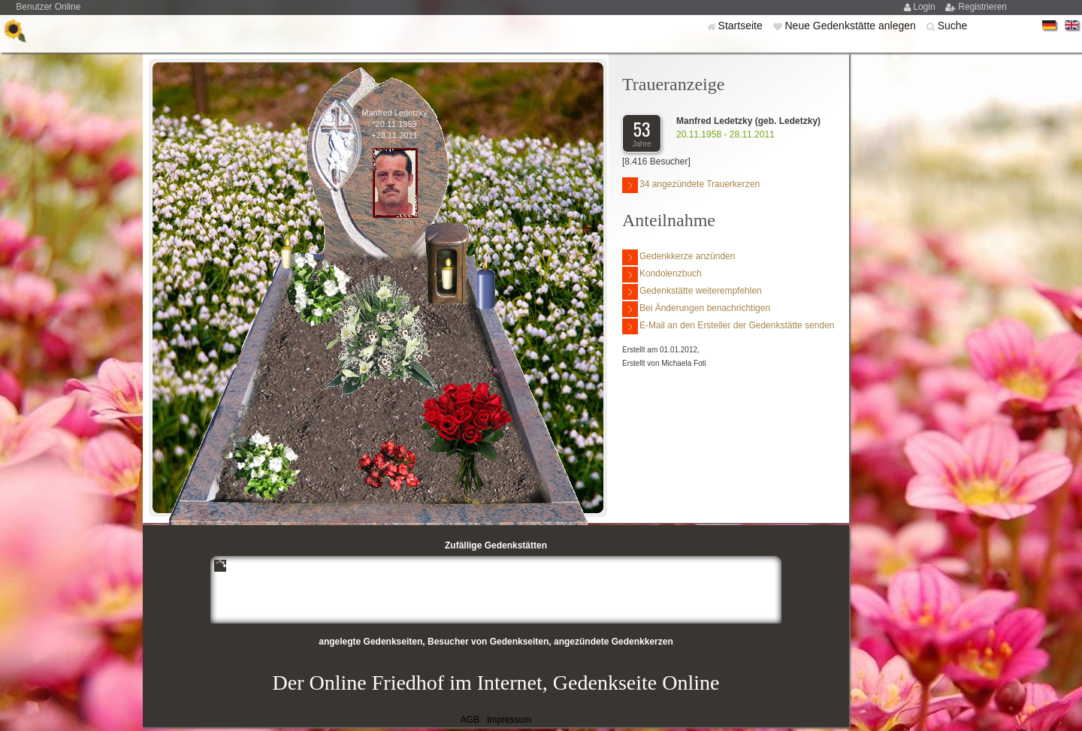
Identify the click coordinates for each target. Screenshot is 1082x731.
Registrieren (982, 7)
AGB (470, 719)
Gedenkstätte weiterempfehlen (692, 292)
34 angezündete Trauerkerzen (691, 185)
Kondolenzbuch (662, 274)
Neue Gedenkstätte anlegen (851, 26)
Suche (953, 26)
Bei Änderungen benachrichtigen (696, 309)
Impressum (509, 719)
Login (925, 7)
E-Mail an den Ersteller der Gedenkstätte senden (728, 326)
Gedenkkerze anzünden (678, 257)
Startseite (742, 26)
